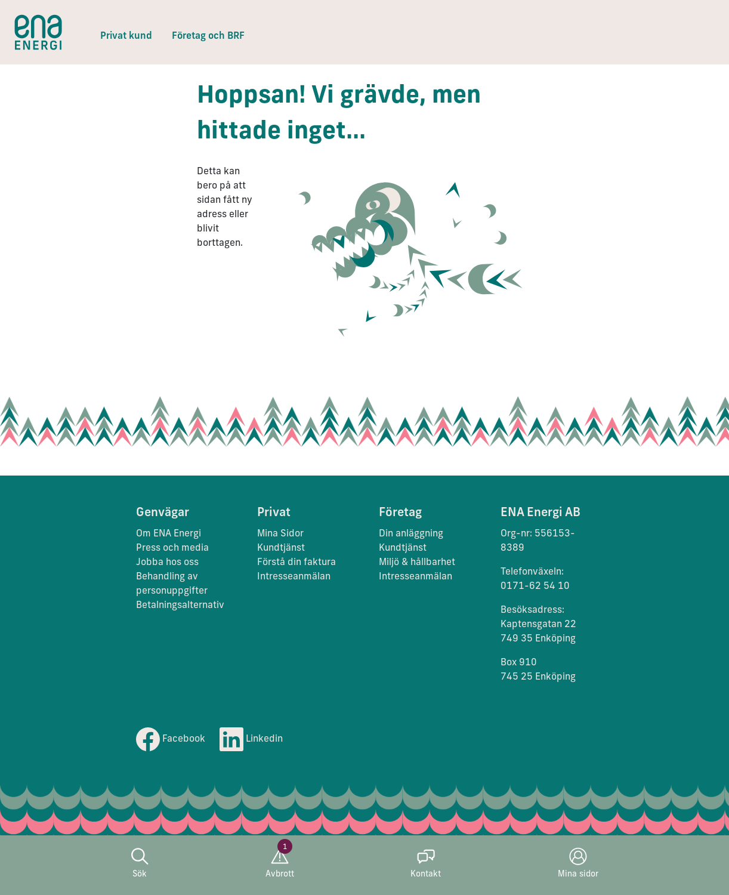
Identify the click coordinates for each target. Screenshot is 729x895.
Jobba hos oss (167, 562)
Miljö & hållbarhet (417, 562)
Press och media (172, 548)
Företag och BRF (208, 36)
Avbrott (279, 863)
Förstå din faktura (296, 562)
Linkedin (251, 739)
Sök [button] (140, 863)
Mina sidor (578, 863)
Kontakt (425, 863)
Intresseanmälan (293, 577)
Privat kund (126, 36)
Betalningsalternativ (180, 605)
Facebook (170, 739)
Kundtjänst (282, 548)
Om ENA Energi (168, 534)
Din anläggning (411, 534)
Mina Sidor (280, 534)
